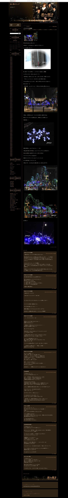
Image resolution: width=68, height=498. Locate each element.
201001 (11, 125)
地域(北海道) (55, 26)
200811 (11, 143)
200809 (11, 145)
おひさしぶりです (12, 173)
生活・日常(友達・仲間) (13, 202)
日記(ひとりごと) (12, 197)
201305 (11, 76)
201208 (11, 86)
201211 (11, 82)
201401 (11, 68)
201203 (11, 92)
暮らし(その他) (12, 207)
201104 (11, 106)
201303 (11, 78)
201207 (11, 87)
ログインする (26, 495)
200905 (11, 135)
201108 (11, 101)
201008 (11, 116)
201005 (11, 120)
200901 (11, 140)
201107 (11, 102)
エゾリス (11, 165)
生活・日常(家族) (12, 201)
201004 (11, 121)
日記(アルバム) (12, 196)
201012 (11, 111)
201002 (11, 124)
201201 (11, 95)
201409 (11, 63)
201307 (11, 73)
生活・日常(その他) (13, 203)
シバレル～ (11, 169)
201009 (11, 115)
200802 (11, 154)
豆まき (11, 170)
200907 (11, 133)
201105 (11, 105)
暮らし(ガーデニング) (13, 206)
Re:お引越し (12, 182)
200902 (11, 139)
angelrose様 (12, 181)
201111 (11, 97)
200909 (11, 130)
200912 (11, 126)
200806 (11, 149)
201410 (11, 62)
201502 (11, 59)
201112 (11, 96)
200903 (11, 138)
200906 (11, 134)
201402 (11, 67)
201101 (11, 110)
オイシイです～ (12, 166)
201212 (11, 81)
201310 (11, 69)
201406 (11, 64)
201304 (11, 77)
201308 (11, 72)
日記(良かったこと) (13, 198)
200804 (11, 152)
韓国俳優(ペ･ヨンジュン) (14, 193)
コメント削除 (54, 272)
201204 (11, 91)
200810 (11, 144)
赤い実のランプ (14, 4)
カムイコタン (12, 174)
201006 (11, 119)
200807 (11, 148)
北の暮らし (28, 26)
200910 (11, 129)
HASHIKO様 (12, 186)
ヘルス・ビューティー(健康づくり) (15, 208)
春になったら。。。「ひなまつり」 (15, 164)
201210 (11, 83)
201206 (11, 88)
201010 (11, 114)
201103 (11, 107)
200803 (11, 153)
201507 (11, 57)
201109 (11, 100)
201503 (11, 58)
